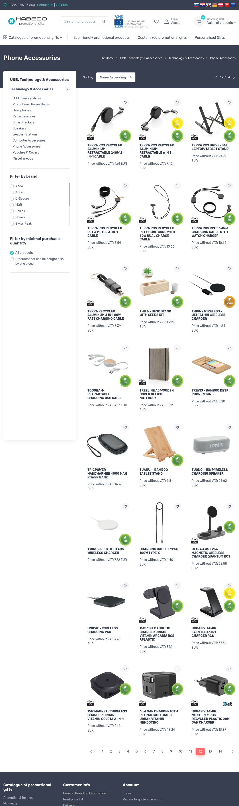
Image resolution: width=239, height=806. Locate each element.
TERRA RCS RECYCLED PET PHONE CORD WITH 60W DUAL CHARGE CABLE (157, 232)
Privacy (68, 726)
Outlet (7, 772)
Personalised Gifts (210, 37)
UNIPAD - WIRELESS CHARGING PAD (103, 576)
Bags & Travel (13, 718)
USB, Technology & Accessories (26, 742)
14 (220, 654)
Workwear (10, 706)
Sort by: (88, 77)
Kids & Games (13, 760)
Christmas (10, 766)
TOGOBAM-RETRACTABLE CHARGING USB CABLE (105, 389)
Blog (126, 734)
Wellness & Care (14, 730)
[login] (175, 21)
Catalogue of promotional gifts (31, 37)
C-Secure (22, 199)
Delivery (69, 708)
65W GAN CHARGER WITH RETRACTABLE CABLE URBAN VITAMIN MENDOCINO (158, 620)
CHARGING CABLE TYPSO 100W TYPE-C (158, 542)
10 (180, 654)
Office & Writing (14, 748)
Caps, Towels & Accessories (23, 712)
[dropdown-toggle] (199, 21)
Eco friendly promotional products (102, 37)
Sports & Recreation (17, 724)
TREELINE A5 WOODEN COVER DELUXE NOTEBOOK (156, 389)
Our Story (130, 722)
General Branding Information (84, 695)
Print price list (73, 701)
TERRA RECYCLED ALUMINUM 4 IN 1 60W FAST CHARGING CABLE (106, 311)
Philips (20, 211)
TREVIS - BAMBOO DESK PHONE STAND (210, 387)
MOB (18, 205)
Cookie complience (76, 732)
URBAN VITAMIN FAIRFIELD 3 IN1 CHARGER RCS (204, 578)
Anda (19, 186)
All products (24, 253)
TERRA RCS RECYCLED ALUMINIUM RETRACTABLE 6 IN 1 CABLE (156, 151)
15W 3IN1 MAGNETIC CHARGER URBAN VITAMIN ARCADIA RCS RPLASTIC (156, 579)
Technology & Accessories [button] (40, 89)
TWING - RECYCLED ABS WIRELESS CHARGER (106, 542)
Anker (19, 192)
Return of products (76, 714)
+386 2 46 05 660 (22, 5)
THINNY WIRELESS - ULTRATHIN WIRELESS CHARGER (208, 311)
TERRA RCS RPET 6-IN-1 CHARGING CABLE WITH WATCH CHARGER (210, 230)
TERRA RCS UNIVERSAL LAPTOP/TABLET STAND (210, 147)
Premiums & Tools (16, 754)
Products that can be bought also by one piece (39, 261)
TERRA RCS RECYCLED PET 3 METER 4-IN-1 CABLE (105, 230)
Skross (20, 217)
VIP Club (61, 5)
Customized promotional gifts (162, 37)
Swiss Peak (23, 224)
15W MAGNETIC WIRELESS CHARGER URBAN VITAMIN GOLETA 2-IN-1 (107, 619)
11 (190, 654)
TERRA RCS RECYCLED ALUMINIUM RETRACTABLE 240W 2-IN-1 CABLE (106, 151)
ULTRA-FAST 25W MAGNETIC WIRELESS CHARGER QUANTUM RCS (211, 504)
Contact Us (45, 5)
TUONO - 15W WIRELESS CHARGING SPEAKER (210, 465)
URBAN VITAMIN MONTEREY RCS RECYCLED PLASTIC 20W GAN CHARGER (210, 620)
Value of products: (221, 21)
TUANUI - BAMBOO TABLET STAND (153, 465)
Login (127, 695)
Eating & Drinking (16, 736)
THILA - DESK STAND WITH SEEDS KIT (155, 310)
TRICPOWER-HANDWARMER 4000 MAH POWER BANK (107, 466)
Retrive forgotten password (143, 701)
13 (210, 654)
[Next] (231, 654)
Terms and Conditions (78, 720)
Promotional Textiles (18, 700)
